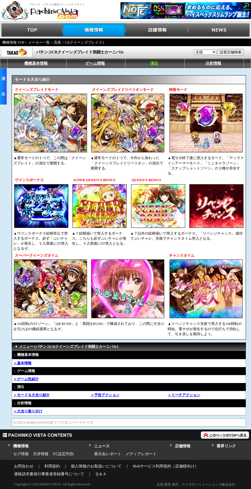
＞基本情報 (22, 363)
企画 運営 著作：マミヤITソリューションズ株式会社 (196, 484)
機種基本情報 (36, 63)
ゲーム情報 (95, 63)
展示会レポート (107, 454)
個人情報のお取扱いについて (96, 466)
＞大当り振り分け (27, 411)
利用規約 (52, 466)
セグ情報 (21, 454)
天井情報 (41, 454)
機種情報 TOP (13, 42)
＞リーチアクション (184, 395)
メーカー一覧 (39, 42)
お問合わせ (23, 466)
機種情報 (94, 30)
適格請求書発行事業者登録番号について (49, 474)
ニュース (101, 446)
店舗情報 (157, 30)
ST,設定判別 (63, 454)
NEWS (219, 30)
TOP (31, 30)
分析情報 (213, 63)
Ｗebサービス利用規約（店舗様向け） (165, 466)
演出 (154, 63)
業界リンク (226, 446)
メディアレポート (141, 454)
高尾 (57, 42)
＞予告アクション (105, 395)
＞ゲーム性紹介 (26, 379)
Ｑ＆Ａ (101, 474)
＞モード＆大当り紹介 (31, 395)
